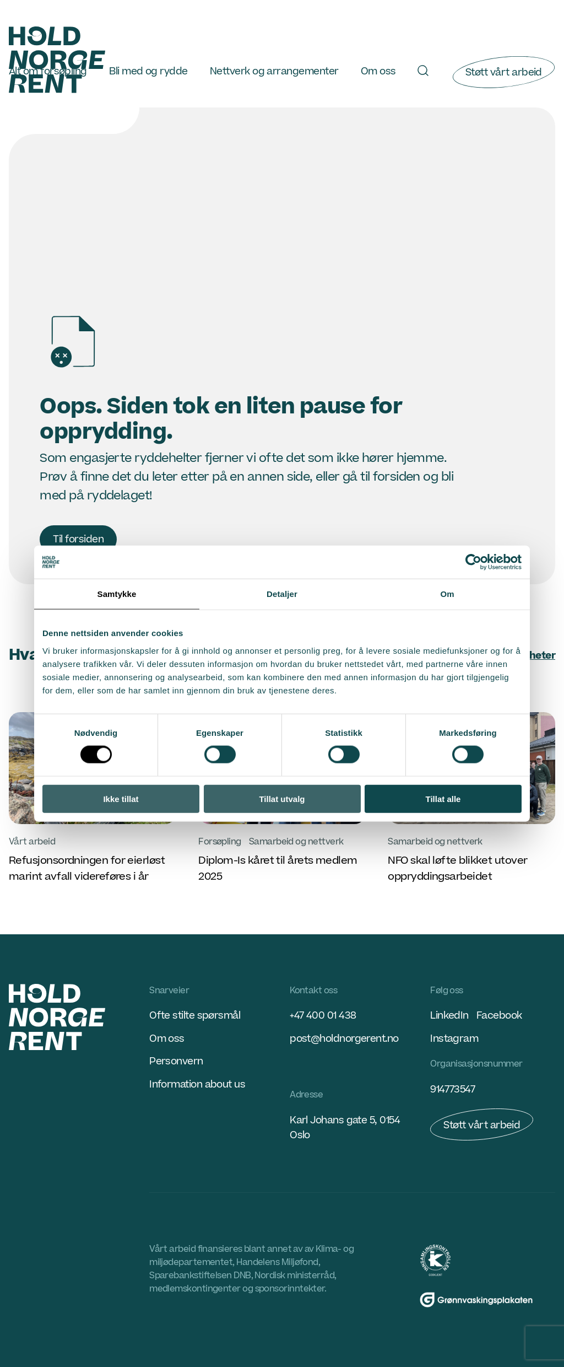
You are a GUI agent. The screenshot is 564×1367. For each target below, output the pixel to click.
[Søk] (423, 70)
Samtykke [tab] (117, 594)
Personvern (176, 1061)
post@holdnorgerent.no (344, 1039)
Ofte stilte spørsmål (194, 1015)
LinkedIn (449, 1015)
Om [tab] (447, 594)
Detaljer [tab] (282, 594)
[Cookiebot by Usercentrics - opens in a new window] (473, 562)
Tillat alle (443, 798)
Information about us (197, 1084)
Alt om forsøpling (48, 71)
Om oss (378, 71)
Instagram (454, 1039)
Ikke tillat (120, 798)
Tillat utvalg (282, 798)
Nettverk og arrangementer (274, 71)
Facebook (499, 1015)
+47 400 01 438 (323, 1015)
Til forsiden (78, 539)
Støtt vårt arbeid (503, 72)
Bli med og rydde (148, 71)
